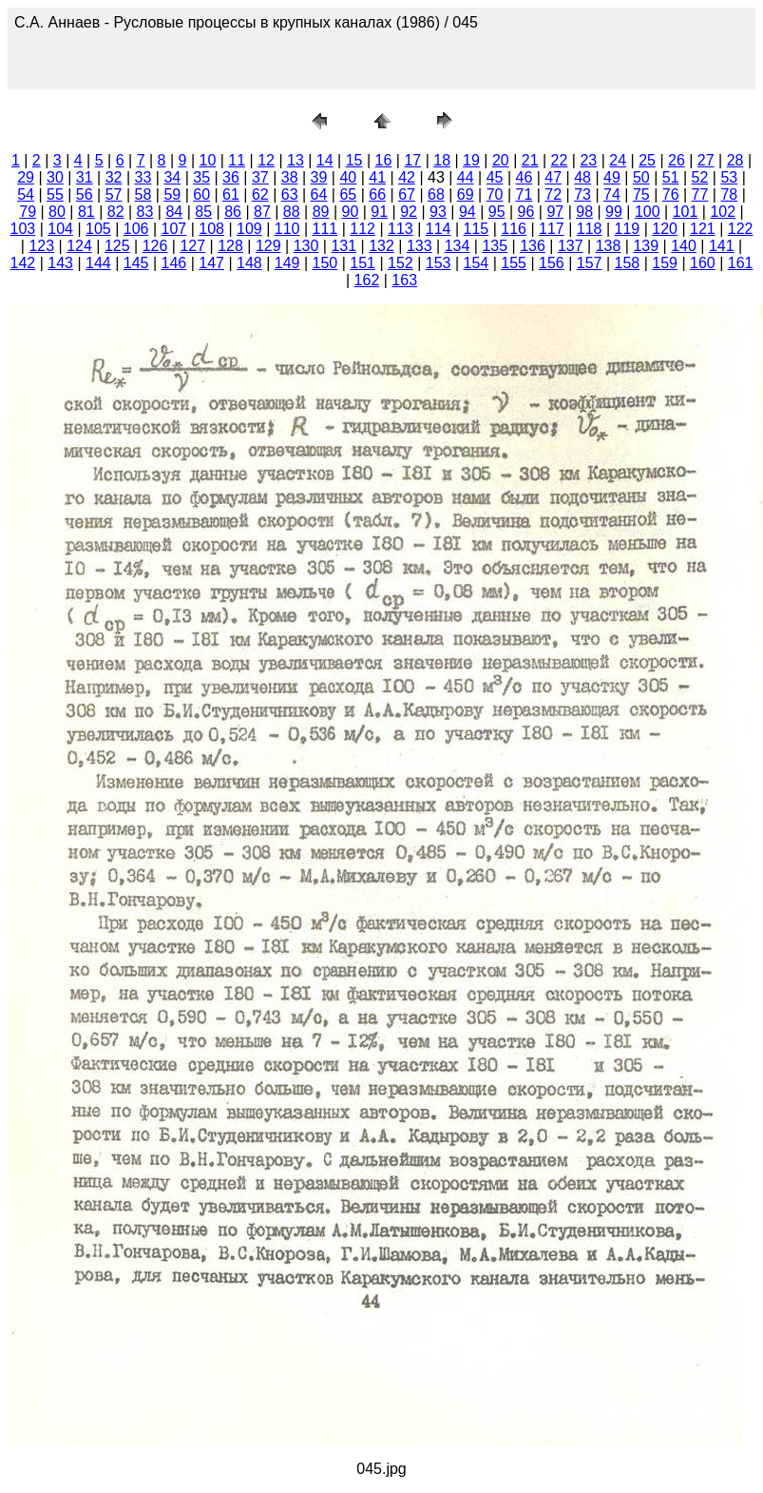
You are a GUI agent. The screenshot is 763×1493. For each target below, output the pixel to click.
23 (588, 160)
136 (532, 246)
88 (291, 212)
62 (260, 194)
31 (84, 177)
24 (617, 160)
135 (494, 246)
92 (408, 212)
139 (645, 246)
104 (60, 229)
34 (172, 177)
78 (728, 194)
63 (289, 194)
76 (670, 194)
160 (702, 263)
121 (702, 229)
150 (325, 263)
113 (400, 229)
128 (230, 246)
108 (211, 229)
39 (319, 177)
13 (295, 160)
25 (647, 160)
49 (611, 177)
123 (41, 246)
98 (584, 212)
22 (559, 160)
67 (406, 194)
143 (60, 263)
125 (117, 246)
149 (287, 263)
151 (362, 263)
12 (266, 160)
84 (173, 212)
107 (174, 229)
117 (551, 229)
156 (551, 263)
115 (476, 229)
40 (347, 177)
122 (740, 229)
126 (155, 246)
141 (721, 246)
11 (236, 160)
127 (192, 246)
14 (325, 160)
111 (325, 229)
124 (79, 246)
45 (495, 177)
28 (735, 160)
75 (641, 194)
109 (249, 229)
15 (354, 160)
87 (262, 212)
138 (608, 246)
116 (513, 229)
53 (728, 177)
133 (419, 246)
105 (98, 229)
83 (145, 212)
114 (438, 229)
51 (670, 177)
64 (319, 194)
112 (362, 229)
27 (706, 160)
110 (287, 229)
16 (383, 160)
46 (524, 177)
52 (700, 177)
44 (465, 177)
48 (582, 177)
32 (114, 177)
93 (438, 212)
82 (115, 212)
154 (476, 263)
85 (203, 212)
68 (436, 194)
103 (23, 229)
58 (143, 194)
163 (404, 280)
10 (207, 160)
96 (526, 212)
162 (367, 280)
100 (647, 212)
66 (377, 194)
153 (438, 263)
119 (627, 229)
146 (174, 263)
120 (664, 229)
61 (230, 194)
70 (495, 194)
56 (84, 194)
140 (683, 246)
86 (232, 212)
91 (379, 212)
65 (347, 194)
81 (86, 212)
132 (381, 246)
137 (570, 246)
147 (211, 263)
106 (136, 229)
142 (23, 263)
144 (98, 263)
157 (589, 263)
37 (260, 177)
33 (143, 177)
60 (201, 194)
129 (268, 246)
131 (343, 246)
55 (55, 194)
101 (685, 212)
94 (467, 212)
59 (172, 194)
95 (496, 212)
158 (627, 263)
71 (524, 194)
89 (321, 212)
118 (589, 229)
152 (400, 263)
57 (114, 194)
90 (350, 212)
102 (722, 212)
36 (230, 177)
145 (136, 263)
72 (553, 194)
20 (500, 160)
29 (25, 177)
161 (740, 263)
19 (471, 160)
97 (554, 212)
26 (676, 160)
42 (406, 177)
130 (306, 246)
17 (412, 160)
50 (641, 177)
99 (613, 212)
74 (611, 194)
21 (530, 160)
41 (377, 177)
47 (553, 177)
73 (582, 194)
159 (664, 263)
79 (27, 212)
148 (249, 263)
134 (457, 246)
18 (441, 160)
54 (25, 194)
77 (700, 194)
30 (55, 177)
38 (289, 177)
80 (57, 212)
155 (513, 263)
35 (201, 177)
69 (465, 194)
